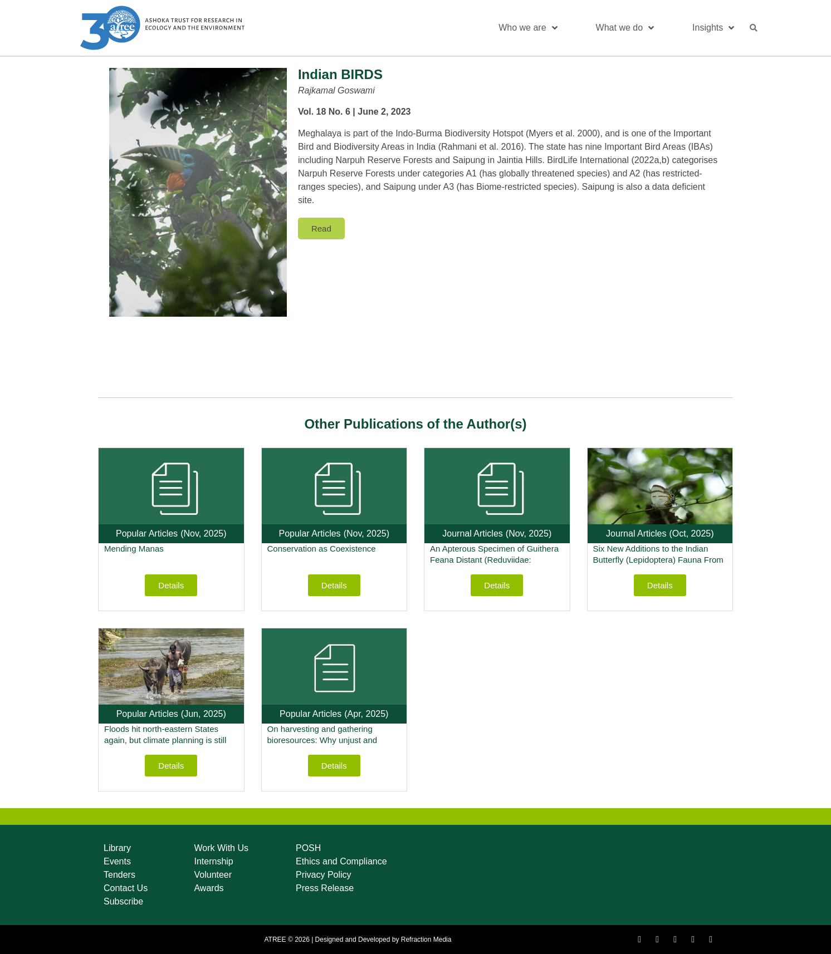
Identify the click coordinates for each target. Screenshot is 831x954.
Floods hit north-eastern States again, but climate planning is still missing (165, 740)
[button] (753, 28)
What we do (625, 27)
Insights (713, 27)
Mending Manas (134, 548)
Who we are (527, 27)
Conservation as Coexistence (321, 548)
